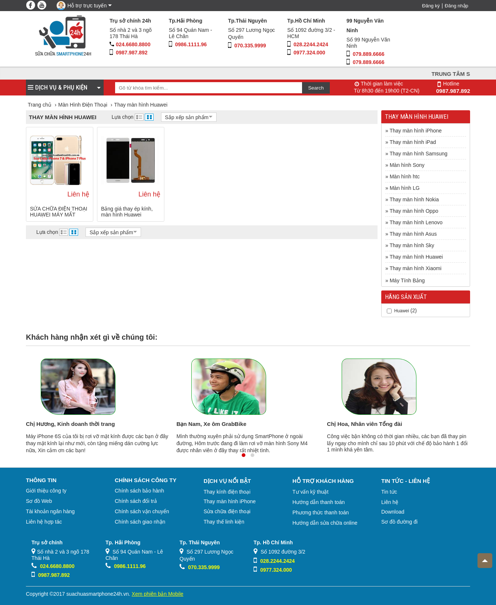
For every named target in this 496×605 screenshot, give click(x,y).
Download (392, 512)
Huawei (401, 310)
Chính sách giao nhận (140, 522)
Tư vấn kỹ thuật (310, 492)
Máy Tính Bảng (407, 280)
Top (482, 557)
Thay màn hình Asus (413, 234)
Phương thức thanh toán (320, 512)
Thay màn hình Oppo (413, 211)
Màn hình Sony (407, 165)
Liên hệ (389, 502)
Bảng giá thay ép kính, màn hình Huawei (127, 212)
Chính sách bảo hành (139, 491)
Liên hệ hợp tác (44, 522)
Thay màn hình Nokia (414, 199)
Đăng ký (431, 6)
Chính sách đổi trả (136, 501)
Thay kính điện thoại (227, 492)
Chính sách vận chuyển (142, 511)
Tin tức (389, 492)
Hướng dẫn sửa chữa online (325, 523)
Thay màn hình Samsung (418, 154)
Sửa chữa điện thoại (227, 511)
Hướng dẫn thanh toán (318, 502)
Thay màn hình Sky (411, 245)
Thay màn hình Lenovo (415, 222)
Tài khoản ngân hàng (50, 511)
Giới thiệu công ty (46, 491)
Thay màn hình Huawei (416, 257)
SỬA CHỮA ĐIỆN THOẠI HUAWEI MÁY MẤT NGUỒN (58, 212)
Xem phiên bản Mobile (158, 594)
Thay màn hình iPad (412, 142)
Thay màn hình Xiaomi (415, 268)
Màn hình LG (405, 188)
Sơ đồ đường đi (399, 522)
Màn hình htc (405, 176)
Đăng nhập (456, 6)
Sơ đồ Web (39, 501)
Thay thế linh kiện (224, 522)
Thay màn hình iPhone (415, 131)
